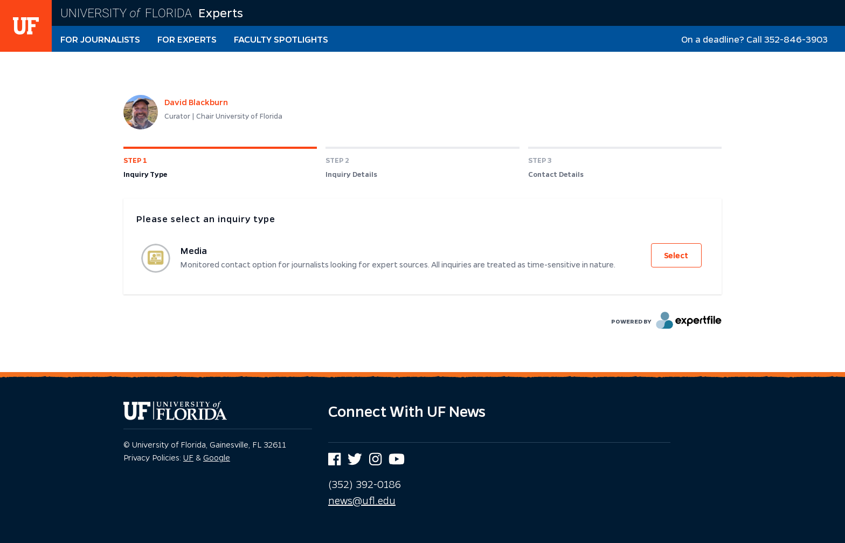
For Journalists (100, 39)
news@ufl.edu (362, 500)
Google (216, 457)
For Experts (187, 39)
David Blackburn (196, 102)
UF (188, 457)
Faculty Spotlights (281, 39)
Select (676, 255)
